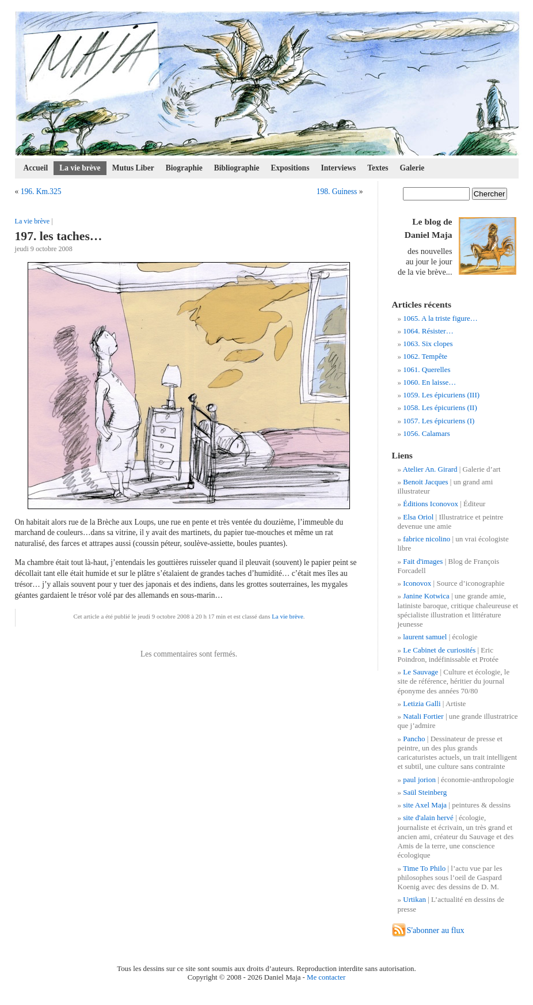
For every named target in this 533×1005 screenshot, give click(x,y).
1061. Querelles (426, 369)
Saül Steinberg (425, 792)
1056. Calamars (426, 433)
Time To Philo (424, 868)
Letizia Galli (421, 703)
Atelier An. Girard (430, 469)
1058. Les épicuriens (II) (440, 407)
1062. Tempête (425, 356)
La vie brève (79, 168)
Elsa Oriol (418, 517)
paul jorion (419, 779)
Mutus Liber (133, 168)
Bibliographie (237, 168)
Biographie (184, 168)
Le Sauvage (420, 672)
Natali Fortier (423, 716)
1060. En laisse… (429, 382)
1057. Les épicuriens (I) (438, 420)
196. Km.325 (41, 191)
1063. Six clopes (427, 343)
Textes (377, 168)
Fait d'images (423, 561)
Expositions (290, 168)
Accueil (36, 168)
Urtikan (414, 899)
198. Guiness (337, 191)
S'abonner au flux (436, 930)
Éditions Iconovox (430, 503)
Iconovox (417, 583)
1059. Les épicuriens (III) (441, 394)
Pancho (414, 738)
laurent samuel (425, 636)
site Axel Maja (425, 805)
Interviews (338, 168)
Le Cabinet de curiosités (439, 650)
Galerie (412, 168)
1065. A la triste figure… (440, 318)
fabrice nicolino (426, 538)
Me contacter (326, 977)
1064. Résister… (428, 331)
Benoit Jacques (425, 481)
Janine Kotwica (426, 595)
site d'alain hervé (428, 817)
